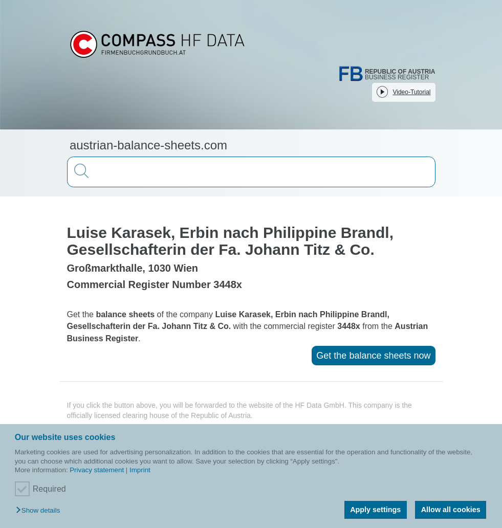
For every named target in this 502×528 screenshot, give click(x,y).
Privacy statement (97, 470)
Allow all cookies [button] (451, 509)
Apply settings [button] (375, 509)
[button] (40, 510)
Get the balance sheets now (373, 355)
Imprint (139, 470)
